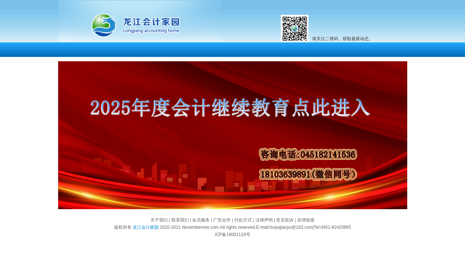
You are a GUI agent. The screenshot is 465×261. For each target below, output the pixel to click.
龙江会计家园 (145, 227)
